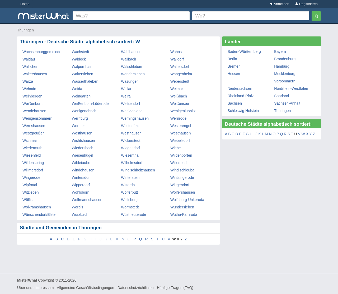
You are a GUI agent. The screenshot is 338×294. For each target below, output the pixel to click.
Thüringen (25, 30)
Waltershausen (34, 74)
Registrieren (306, 4)
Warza (27, 81)
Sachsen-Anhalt (287, 103)
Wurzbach (80, 214)
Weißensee (179, 103)
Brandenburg (284, 59)
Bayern (280, 51)
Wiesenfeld (31, 155)
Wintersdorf (81, 177)
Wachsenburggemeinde (41, 52)
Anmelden (279, 4)
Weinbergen (32, 96)
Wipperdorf (81, 185)
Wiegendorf (130, 148)
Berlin (232, 59)
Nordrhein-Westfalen (291, 88)
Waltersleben (82, 74)
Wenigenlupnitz (182, 111)
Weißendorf (130, 103)
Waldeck (79, 59)
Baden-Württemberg (244, 51)
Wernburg (80, 118)
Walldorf (177, 59)
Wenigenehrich (84, 111)
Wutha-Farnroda (183, 214)
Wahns (176, 52)
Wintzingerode (182, 177)
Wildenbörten (181, 155)
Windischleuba (182, 170)
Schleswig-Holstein (243, 111)
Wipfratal (29, 185)
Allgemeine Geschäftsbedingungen (85, 288)
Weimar (176, 89)
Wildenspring (33, 163)
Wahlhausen (131, 52)
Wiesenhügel (82, 155)
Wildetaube (81, 163)
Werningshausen (135, 118)
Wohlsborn (81, 192)
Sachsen (235, 103)
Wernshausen (33, 126)
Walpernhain (82, 66)
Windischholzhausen (138, 170)
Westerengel (180, 126)
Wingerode (31, 177)
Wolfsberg (129, 200)
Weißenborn (32, 103)
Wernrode (178, 118)
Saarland (281, 96)
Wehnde (29, 89)
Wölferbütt (129, 192)
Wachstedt (80, 52)
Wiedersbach (82, 148)
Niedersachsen (240, 88)
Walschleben (131, 66)
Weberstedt (179, 81)
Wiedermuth (32, 148)
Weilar (126, 89)
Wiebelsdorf (180, 140)
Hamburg (281, 66)
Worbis (77, 207)
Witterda (128, 185)
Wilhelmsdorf (131, 163)
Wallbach (128, 59)
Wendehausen (34, 111)
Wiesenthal (130, 155)
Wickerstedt (130, 140)
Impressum (44, 288)
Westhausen (82, 133)
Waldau (28, 59)
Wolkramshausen (36, 207)
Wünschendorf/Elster (39, 214)
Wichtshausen (83, 140)
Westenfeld (130, 126)
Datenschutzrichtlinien (136, 288)
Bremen (234, 66)
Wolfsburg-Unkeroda (187, 200)
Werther (78, 126)
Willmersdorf (32, 170)
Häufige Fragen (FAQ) (175, 288)
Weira (125, 96)
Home (25, 4)
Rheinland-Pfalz (241, 96)
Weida (77, 89)
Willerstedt (178, 163)
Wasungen (129, 81)
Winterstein (130, 177)
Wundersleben (182, 207)
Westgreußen (33, 133)
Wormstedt (130, 207)
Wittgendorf (179, 185)
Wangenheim (181, 74)
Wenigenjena (131, 111)
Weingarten (81, 96)
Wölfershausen (182, 192)
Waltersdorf (179, 66)
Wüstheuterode (133, 214)
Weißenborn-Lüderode (90, 103)
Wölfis (27, 200)
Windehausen (83, 170)
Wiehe (175, 148)
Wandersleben (133, 74)
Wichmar (29, 140)
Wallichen (30, 66)
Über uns (24, 288)
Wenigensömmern (37, 118)
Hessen (234, 74)
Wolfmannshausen (87, 200)
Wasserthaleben (85, 81)
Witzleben (30, 192)
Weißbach (178, 96)
